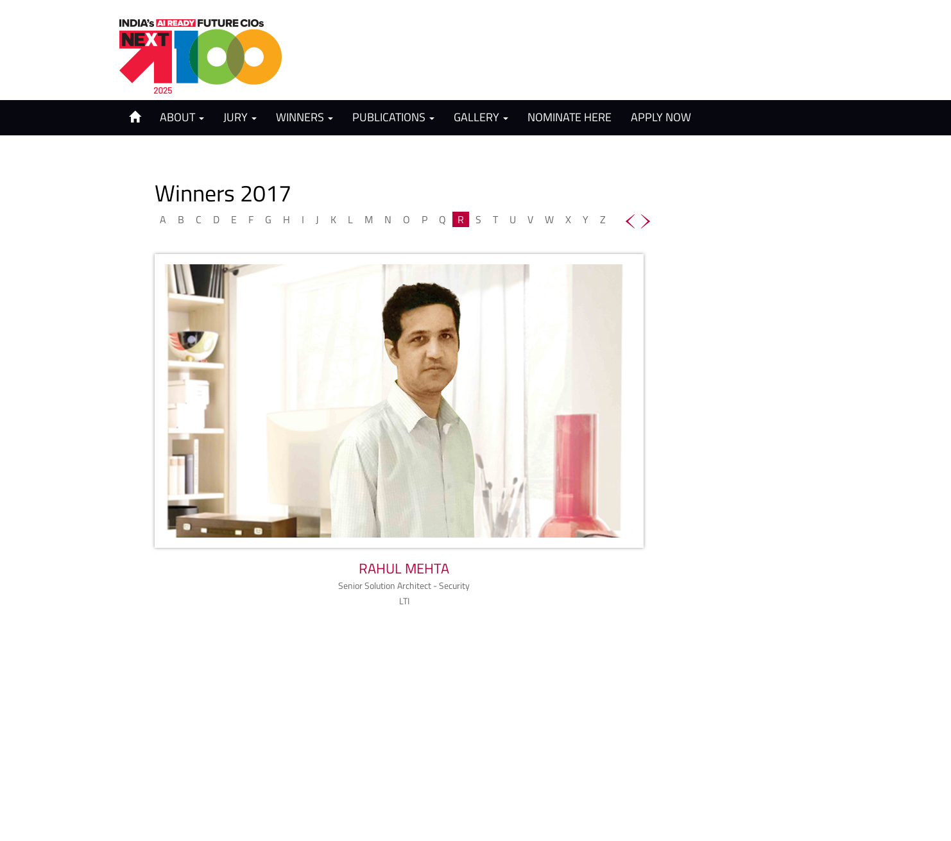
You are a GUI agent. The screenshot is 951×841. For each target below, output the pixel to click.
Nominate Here (569, 117)
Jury (240, 117)
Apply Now (661, 117)
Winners (304, 117)
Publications (393, 117)
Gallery (481, 117)
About (182, 117)
